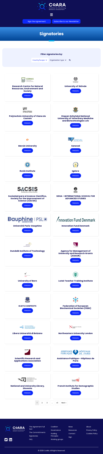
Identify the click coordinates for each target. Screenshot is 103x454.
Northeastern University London (75, 333)
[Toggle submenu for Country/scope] (46, 60)
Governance (56, 430)
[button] (70, 60)
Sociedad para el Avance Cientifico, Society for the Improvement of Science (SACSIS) (27, 198)
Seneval (75, 145)
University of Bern (27, 280)
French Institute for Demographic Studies (76, 387)
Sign (70, 437)
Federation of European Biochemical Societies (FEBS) (75, 307)
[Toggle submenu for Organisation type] (65, 60)
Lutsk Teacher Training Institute (75, 280)
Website (27, 95)
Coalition (54, 427)
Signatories (33, 436)
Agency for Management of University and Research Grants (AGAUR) (75, 253)
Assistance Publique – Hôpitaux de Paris (75, 359)
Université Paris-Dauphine (27, 225)
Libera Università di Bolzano (27, 333)
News (71, 427)
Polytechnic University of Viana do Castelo (27, 117)
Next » (64, 403)
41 (57, 403)
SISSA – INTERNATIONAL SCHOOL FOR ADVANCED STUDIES (75, 197)
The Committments (37, 432)
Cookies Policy (92, 433)
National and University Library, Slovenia (27, 387)
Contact (72, 433)
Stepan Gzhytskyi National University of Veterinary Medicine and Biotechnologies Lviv (75, 118)
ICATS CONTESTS (27, 305)
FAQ (30, 439)
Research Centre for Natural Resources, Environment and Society (27, 88)
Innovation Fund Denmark (75, 225)
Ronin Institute (27, 171)
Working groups (57, 439)
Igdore (75, 171)
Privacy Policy (91, 430)
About (88, 427)
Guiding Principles (54, 434)
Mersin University (27, 145)
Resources (73, 430)
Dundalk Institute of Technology (27, 250)
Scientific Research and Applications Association (27, 359)
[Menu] (51, 14)
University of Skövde (76, 86)
